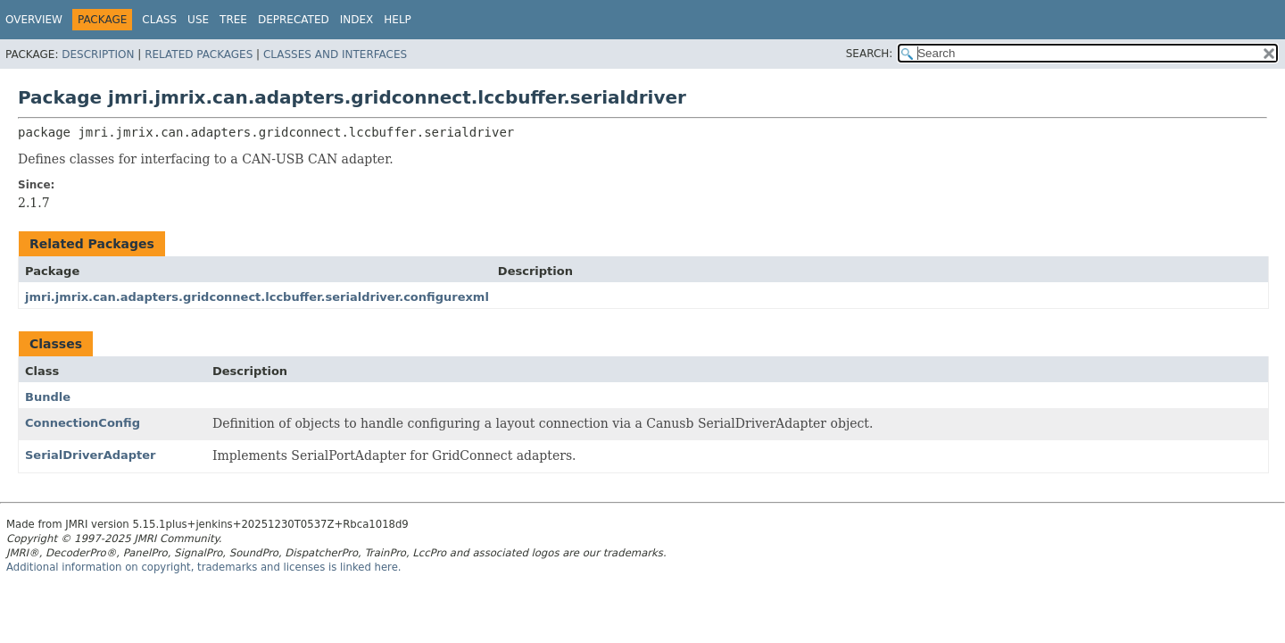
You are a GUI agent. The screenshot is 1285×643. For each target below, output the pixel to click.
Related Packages (199, 54)
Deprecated (293, 19)
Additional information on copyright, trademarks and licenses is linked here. (204, 567)
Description (98, 54)
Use (198, 19)
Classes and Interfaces (335, 54)
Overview (33, 19)
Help (397, 19)
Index (357, 19)
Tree (233, 19)
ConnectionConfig (82, 423)
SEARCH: (869, 53)
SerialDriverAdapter (90, 455)
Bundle (47, 397)
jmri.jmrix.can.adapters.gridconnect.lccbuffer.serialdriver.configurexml (257, 297)
